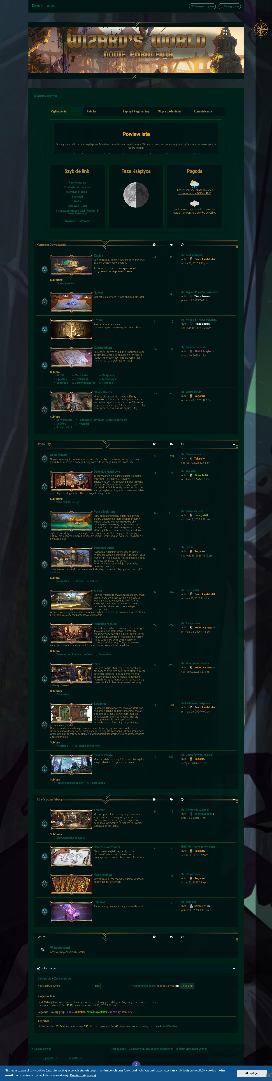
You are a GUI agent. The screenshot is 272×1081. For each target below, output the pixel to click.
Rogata (198, 396)
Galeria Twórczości (107, 847)
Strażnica (100, 703)
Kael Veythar (169, 1026)
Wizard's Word (60, 947)
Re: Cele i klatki (190, 590)
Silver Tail (200, 475)
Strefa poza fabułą (49, 799)
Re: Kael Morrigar (191, 255)
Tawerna (99, 810)
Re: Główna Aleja (191, 454)
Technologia (108, 379)
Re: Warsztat (188, 471)
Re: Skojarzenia (190, 874)
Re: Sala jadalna (190, 623)
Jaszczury (114, 1012)
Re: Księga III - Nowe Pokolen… (199, 319)
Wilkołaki (80, 1012)
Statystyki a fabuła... (77, 192)
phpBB (49, 1058)
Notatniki (82, 423)
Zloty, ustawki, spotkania (69, 837)
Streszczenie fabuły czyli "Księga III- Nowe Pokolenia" (77, 212)
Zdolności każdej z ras (77, 187)
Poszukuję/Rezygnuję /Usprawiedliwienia (101, 420)
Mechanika (80, 375)
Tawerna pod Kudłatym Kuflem (73, 654)
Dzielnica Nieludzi (105, 624)
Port (97, 664)
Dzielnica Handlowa (107, 471)
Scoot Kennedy (203, 813)
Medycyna (106, 375)
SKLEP (59, 375)
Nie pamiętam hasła (143, 985)
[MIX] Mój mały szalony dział (198, 846)
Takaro (198, 458)
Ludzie (70, 1012)
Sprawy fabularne (83, 382)
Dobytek (60, 423)
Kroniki (98, 320)
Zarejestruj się (62, 978)
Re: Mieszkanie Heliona (195, 663)
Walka (77, 201)
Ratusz (92, 581)
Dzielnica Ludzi (104, 547)
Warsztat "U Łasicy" (66, 502)
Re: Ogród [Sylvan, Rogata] (197, 754)
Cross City (44, 444)
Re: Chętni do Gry (191, 391)
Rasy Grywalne (77, 182)
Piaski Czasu (96, 782)
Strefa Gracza (103, 392)
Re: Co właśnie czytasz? (195, 809)
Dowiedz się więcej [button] (83, 1075)
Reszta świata (103, 755)
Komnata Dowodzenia (51, 244)
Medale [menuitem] (37, 6)
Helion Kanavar (203, 627)
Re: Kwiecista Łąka (192, 511)
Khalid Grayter (202, 351)
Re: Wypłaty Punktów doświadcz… (200, 292)
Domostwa (61, 581)
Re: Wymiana (188, 901)
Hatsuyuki (200, 515)
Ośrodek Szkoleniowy (85, 745)
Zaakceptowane (64, 283)
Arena (98, 590)
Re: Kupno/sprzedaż (193, 347)
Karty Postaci (63, 420)
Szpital (78, 581)
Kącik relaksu (103, 874)
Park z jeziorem (104, 511)
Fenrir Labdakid (203, 259)
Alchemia (106, 382)
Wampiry (127, 1012)
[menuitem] (51, 6)
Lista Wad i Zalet (77, 206)
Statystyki (77, 196)
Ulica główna (58, 455)
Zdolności (61, 382)
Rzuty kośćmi (63, 427)
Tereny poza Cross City (68, 782)
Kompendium (103, 347)
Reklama (99, 902)
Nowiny (98, 292)
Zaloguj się (44, 978)
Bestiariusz (80, 379)
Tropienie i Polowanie (77, 221)
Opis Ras (60, 379)
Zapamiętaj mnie (168, 985)
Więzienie (61, 745)
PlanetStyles (75, 1058)
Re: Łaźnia (187, 547)
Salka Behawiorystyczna (195, 703)
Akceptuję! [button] (252, 1073)
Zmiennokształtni (96, 1012)
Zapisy (98, 255)
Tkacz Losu (201, 296)
